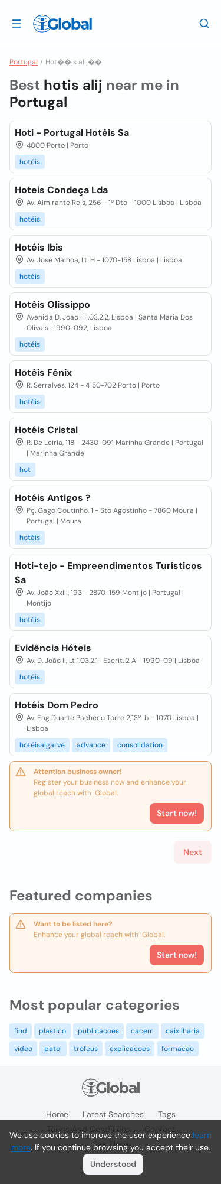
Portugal (23, 62)
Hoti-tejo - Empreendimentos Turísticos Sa (108, 573)
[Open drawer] (16, 23)
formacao (177, 1048)
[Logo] (62, 23)
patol (53, 1048)
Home (57, 1114)
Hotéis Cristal (46, 430)
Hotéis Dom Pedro (56, 705)
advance (91, 745)
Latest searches (113, 1114)
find (20, 1031)
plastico (52, 1031)
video (23, 1048)
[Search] (204, 23)
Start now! (177, 954)
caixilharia (183, 1031)
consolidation (140, 745)
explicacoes (130, 1048)
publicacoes (98, 1031)
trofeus (86, 1048)
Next (192, 852)
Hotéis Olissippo (52, 304)
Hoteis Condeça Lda (61, 190)
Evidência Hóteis (53, 648)
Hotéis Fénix (43, 372)
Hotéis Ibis (39, 247)
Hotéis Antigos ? (53, 498)
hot (25, 469)
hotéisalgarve (42, 745)
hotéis (29, 162)
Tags (167, 1114)
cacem (142, 1031)
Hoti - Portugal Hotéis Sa (72, 132)
